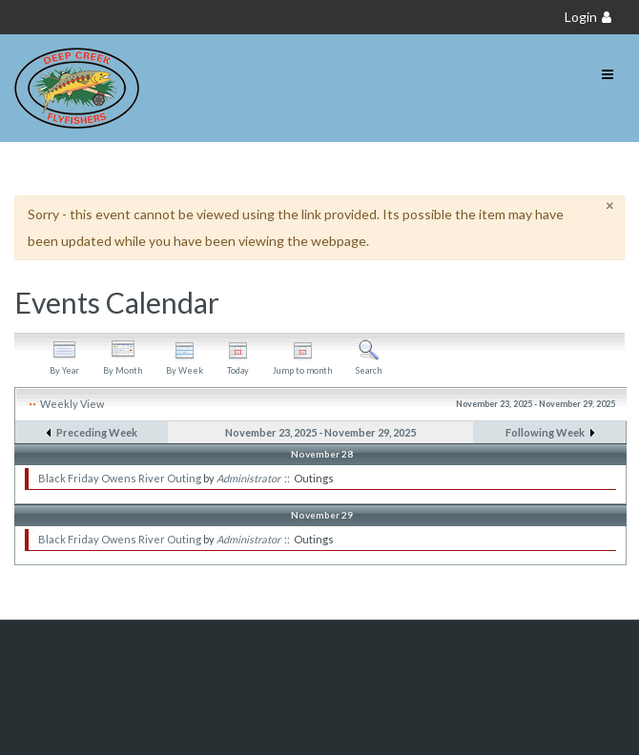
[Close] (610, 205)
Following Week (545, 432)
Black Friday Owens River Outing (119, 478)
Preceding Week (96, 432)
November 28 (322, 453)
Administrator (248, 478)
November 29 (322, 514)
